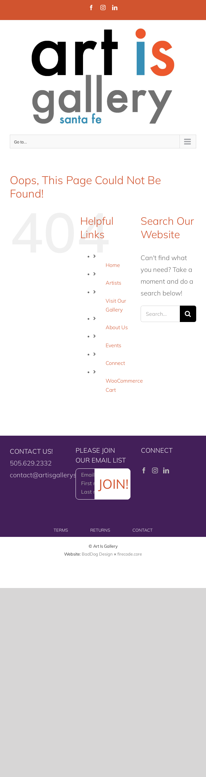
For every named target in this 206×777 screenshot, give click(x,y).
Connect (115, 363)
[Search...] (160, 314)
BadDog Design (97, 554)
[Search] (188, 314)
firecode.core (129, 554)
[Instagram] (155, 470)
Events (113, 345)
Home (113, 265)
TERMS (61, 530)
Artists (113, 282)
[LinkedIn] (166, 470)
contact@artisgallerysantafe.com (60, 475)
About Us (117, 327)
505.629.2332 (31, 463)
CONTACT (142, 530)
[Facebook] (144, 470)
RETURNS (100, 530)
